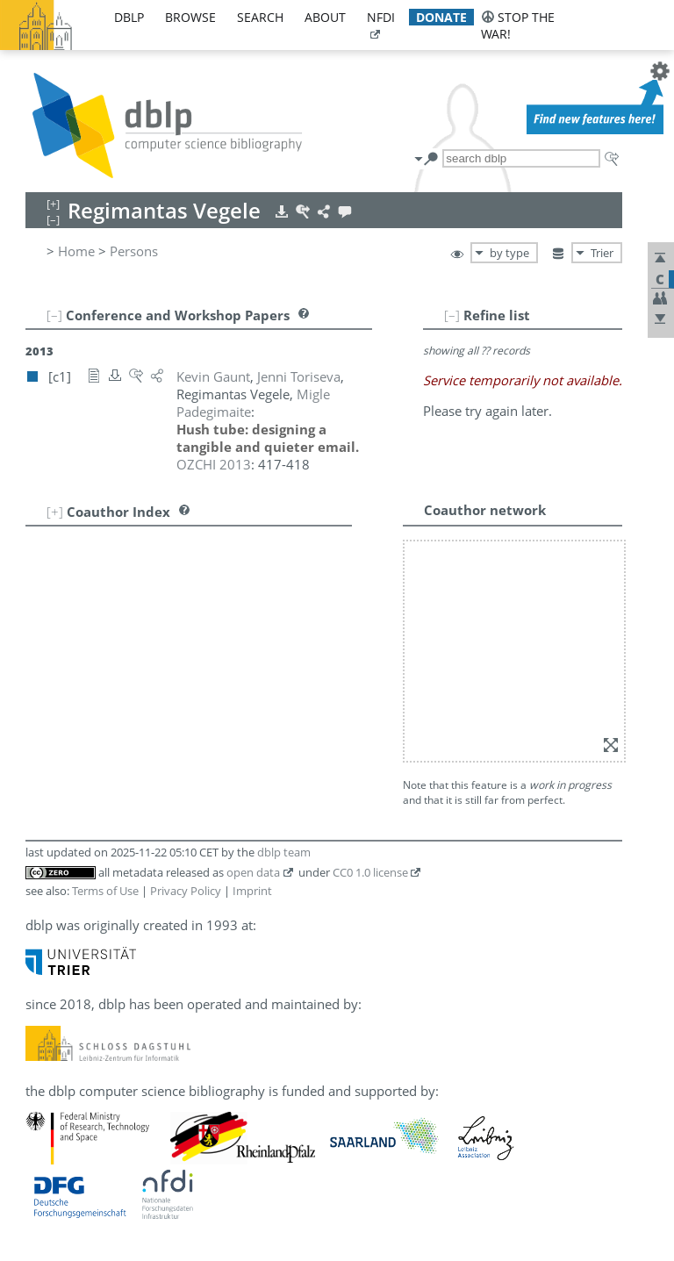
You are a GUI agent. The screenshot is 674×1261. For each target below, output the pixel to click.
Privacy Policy (185, 891)
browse (190, 17)
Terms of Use (105, 891)
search (260, 17)
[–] (452, 315)
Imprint (252, 891)
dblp (129, 17)
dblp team (284, 852)
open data (253, 872)
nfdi (381, 17)
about (325, 17)
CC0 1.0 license (370, 872)
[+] (55, 511)
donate (441, 17)
